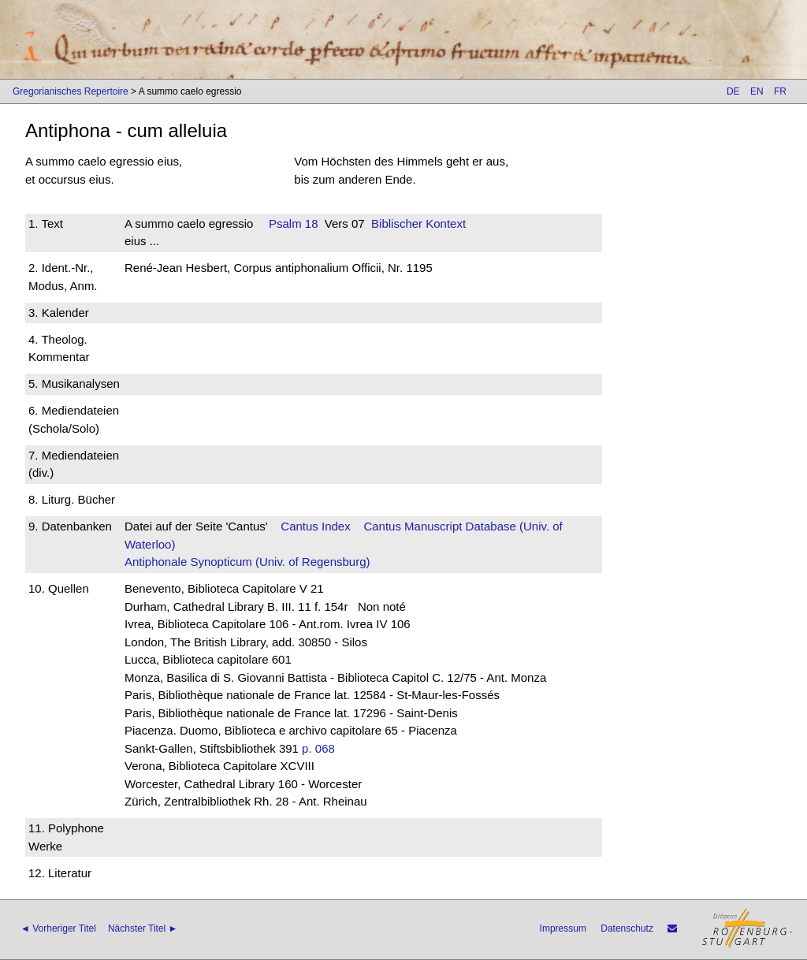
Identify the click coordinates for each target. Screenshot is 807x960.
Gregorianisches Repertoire (70, 91)
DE (733, 91)
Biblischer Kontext (418, 223)
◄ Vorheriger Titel (58, 928)
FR (780, 91)
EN (757, 91)
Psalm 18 (293, 223)
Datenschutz (627, 928)
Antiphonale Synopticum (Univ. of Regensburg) (247, 561)
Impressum (563, 928)
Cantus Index (315, 526)
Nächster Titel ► (143, 928)
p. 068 (318, 748)
